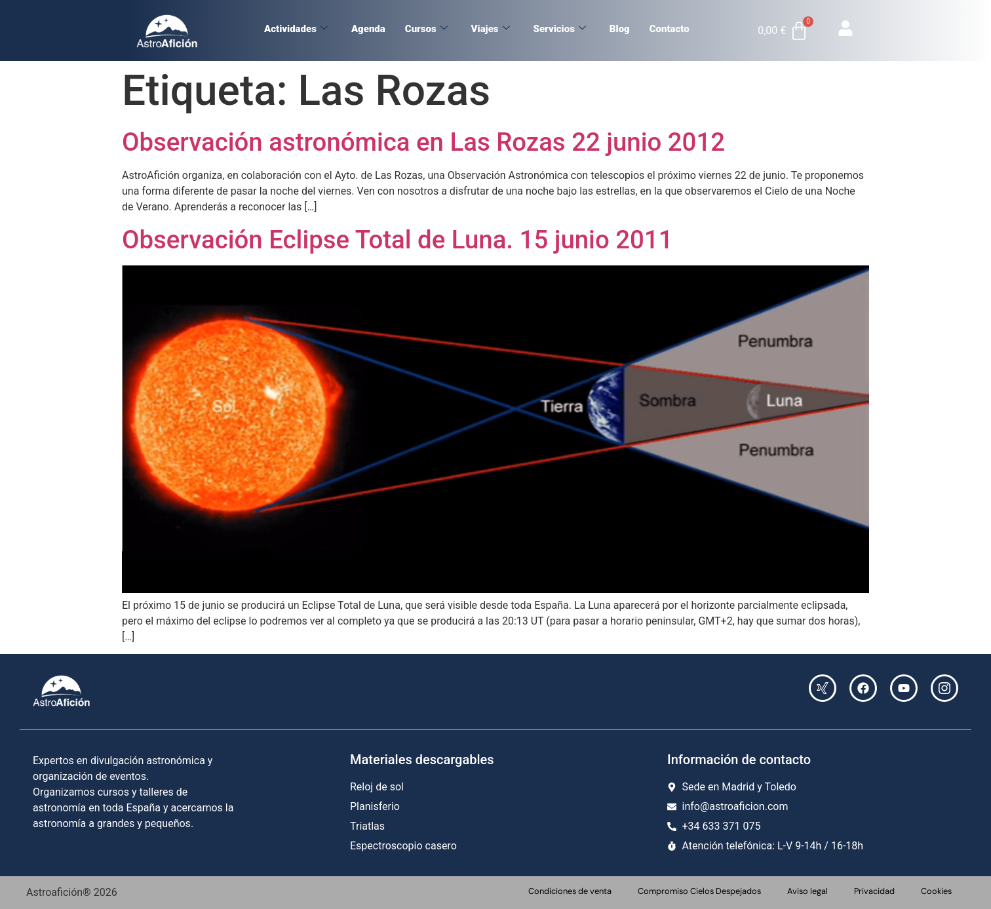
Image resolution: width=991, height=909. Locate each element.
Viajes (490, 29)
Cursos (426, 29)
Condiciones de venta (570, 891)
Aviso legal (807, 891)
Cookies (936, 891)
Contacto (670, 29)
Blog (620, 29)
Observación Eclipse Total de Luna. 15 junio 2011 (397, 239)
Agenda (368, 29)
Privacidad (874, 891)
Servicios (560, 29)
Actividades (296, 29)
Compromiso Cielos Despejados (699, 891)
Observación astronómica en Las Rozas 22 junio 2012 (423, 142)
